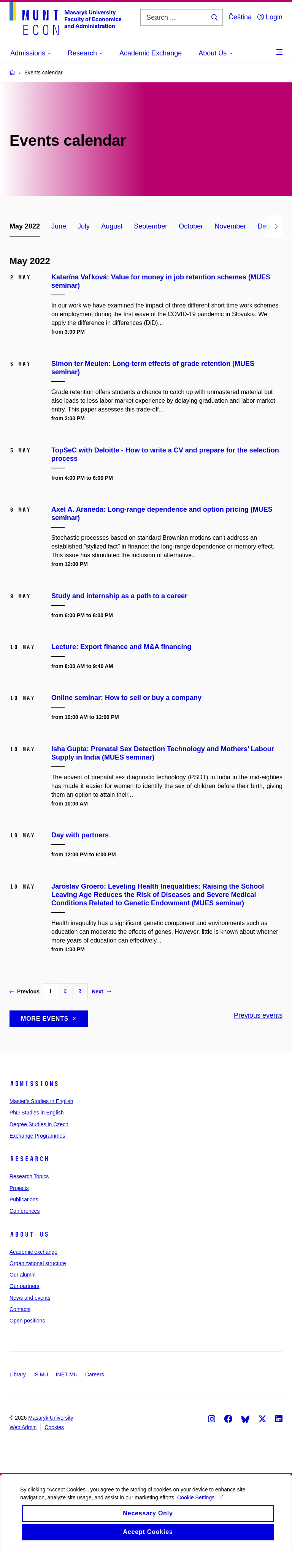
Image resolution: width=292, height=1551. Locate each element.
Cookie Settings (203, 1507)
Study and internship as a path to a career (119, 596)
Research (29, 1159)
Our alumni (22, 1275)
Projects (19, 1188)
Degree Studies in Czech (39, 1124)
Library (18, 1374)
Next (101, 991)
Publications (24, 1199)
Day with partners (80, 835)
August (111, 226)
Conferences (25, 1211)
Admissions (34, 1084)
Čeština (240, 17)
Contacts (20, 1309)
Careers (94, 1374)
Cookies (54, 1427)
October (191, 226)
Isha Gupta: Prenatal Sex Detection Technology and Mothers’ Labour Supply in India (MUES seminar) (162, 753)
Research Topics (29, 1176)
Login (269, 17)
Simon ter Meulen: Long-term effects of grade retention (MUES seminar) (152, 368)
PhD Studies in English (36, 1113)
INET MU (67, 1374)
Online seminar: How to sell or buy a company (126, 697)
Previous (25, 991)
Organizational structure (38, 1263)
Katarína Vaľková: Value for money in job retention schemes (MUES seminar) (160, 281)
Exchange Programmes (37, 1136)
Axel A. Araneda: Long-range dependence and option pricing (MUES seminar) (162, 514)
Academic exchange (33, 1252)
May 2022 (25, 226)
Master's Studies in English (41, 1101)
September (150, 226)
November (230, 226)
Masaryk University (50, 1418)
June (58, 226)
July (84, 226)
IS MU (40, 1374)
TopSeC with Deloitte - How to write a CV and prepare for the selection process (165, 454)
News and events (30, 1298)
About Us (29, 1234)
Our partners (25, 1286)
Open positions (27, 1321)
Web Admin (23, 1427)
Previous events (258, 1015)
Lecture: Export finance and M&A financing (121, 647)
